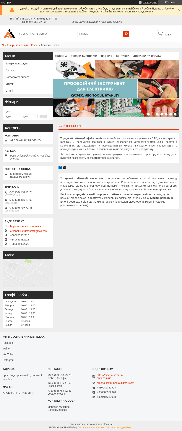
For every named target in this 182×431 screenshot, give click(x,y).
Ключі (34, 45)
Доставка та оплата (147, 56)
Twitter (6, 348)
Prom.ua (108, 424)
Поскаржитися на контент (91, 427)
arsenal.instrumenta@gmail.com (29, 231)
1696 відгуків (150, 2)
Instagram (8, 360)
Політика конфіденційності (119, 427)
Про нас (106, 56)
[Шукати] (126, 34)
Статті (9, 90)
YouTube (8, 354)
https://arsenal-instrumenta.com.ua (28, 226)
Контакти (122, 56)
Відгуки (10, 83)
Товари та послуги (17, 45)
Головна (61, 56)
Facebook (8, 342)
